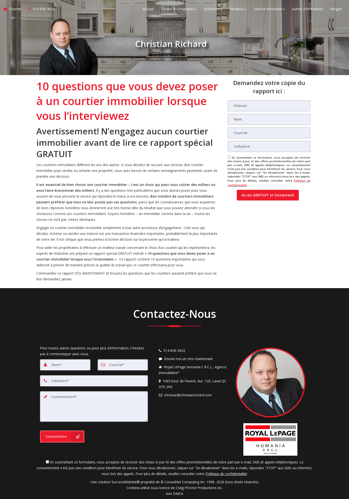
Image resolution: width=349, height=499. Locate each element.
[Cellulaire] (269, 146)
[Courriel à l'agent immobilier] (14, 10)
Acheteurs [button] (213, 9)
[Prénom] (269, 105)
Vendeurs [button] (238, 9)
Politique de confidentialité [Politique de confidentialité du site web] (226, 473)
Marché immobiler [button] (269, 9)
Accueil (148, 9)
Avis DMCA (174, 493)
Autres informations (307, 9)
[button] (268, 193)
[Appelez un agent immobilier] (40, 10)
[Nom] (269, 119)
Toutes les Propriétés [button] (179, 9)
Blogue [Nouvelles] (336, 9)
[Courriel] (269, 132)
